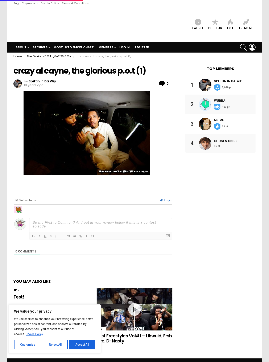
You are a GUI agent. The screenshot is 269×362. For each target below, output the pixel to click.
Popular (215, 20)
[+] (92, 228)
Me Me (219, 113)
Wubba (219, 93)
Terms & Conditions (75, 3)
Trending (246, 20)
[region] (54, 329)
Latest (197, 20)
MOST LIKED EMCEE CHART (74, 40)
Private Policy (50, 3)
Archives (40, 41)
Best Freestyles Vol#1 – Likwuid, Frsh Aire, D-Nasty (134, 331)
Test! (18, 290)
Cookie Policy (34, 334)
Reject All (55, 344)
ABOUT (21, 41)
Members (106, 41)
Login (165, 193)
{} (85, 228)
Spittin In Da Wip (228, 74)
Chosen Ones (225, 134)
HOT (230, 20)
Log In (124, 40)
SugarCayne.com (25, 3)
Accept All (82, 344)
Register (141, 40)
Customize (27, 344)
